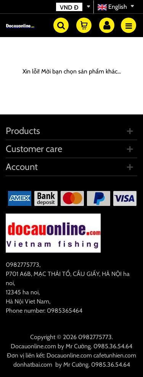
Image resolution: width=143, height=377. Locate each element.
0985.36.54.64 (112, 346)
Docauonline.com (33, 346)
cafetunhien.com (114, 355)
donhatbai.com (32, 364)
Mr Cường (78, 346)
